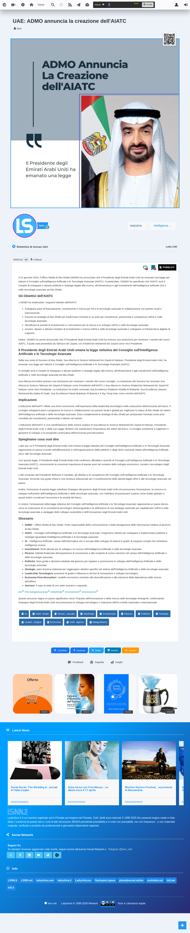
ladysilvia (136, 226)
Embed (130, 667)
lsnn (42, 226)
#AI (20, 608)
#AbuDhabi (57, 608)
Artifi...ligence (75, 639)
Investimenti (107, 631)
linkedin (113, 667)
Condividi (60, 667)
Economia (53, 639)
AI (24, 631)
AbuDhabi (87, 631)
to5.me (171, 899)
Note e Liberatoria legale (132, 923)
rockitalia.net (155, 899)
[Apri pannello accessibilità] (23, 5)
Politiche (143, 631)
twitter (96, 667)
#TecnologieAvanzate (37, 608)
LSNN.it (12, 899)
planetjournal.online (131, 899)
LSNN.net (26, 899)
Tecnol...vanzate (64, 631)
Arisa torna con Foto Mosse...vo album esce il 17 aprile (88, 807)
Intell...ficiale (40, 631)
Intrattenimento (19, 819)
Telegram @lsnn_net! (120, 868)
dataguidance (98, 639)
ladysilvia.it (64, 899)
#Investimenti (73, 608)
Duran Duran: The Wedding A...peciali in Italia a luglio (34, 807)
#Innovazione (91, 608)
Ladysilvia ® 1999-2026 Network (79, 923)
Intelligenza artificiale (164, 226)
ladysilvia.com (45, 899)
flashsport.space (105, 899)
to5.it (11, 907)
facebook (79, 667)
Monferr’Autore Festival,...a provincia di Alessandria (148, 807)
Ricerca (126, 631)
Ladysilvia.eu (83, 899)
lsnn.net (50, 923)
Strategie (162, 631)
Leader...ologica (31, 639)
